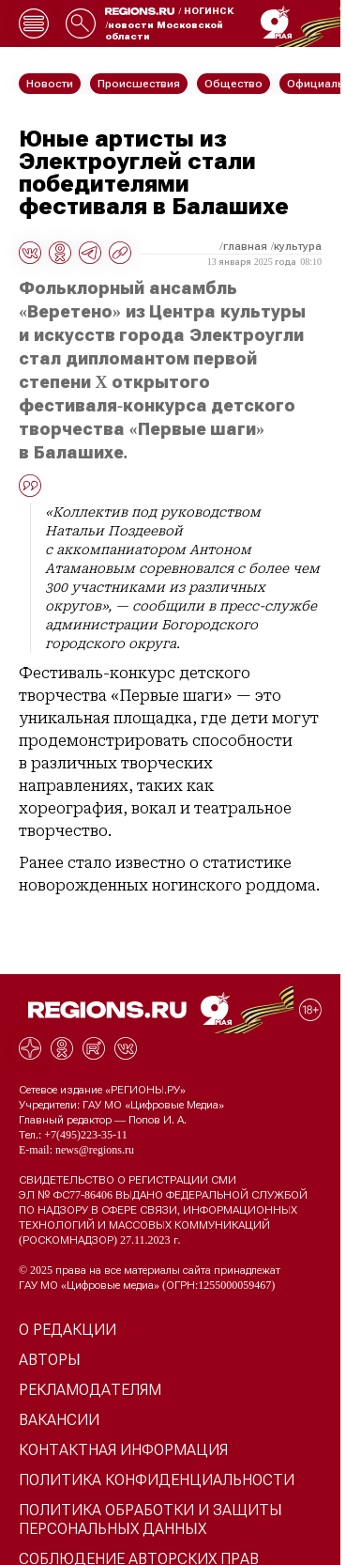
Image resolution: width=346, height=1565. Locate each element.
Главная (245, 246)
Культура (298, 246)
